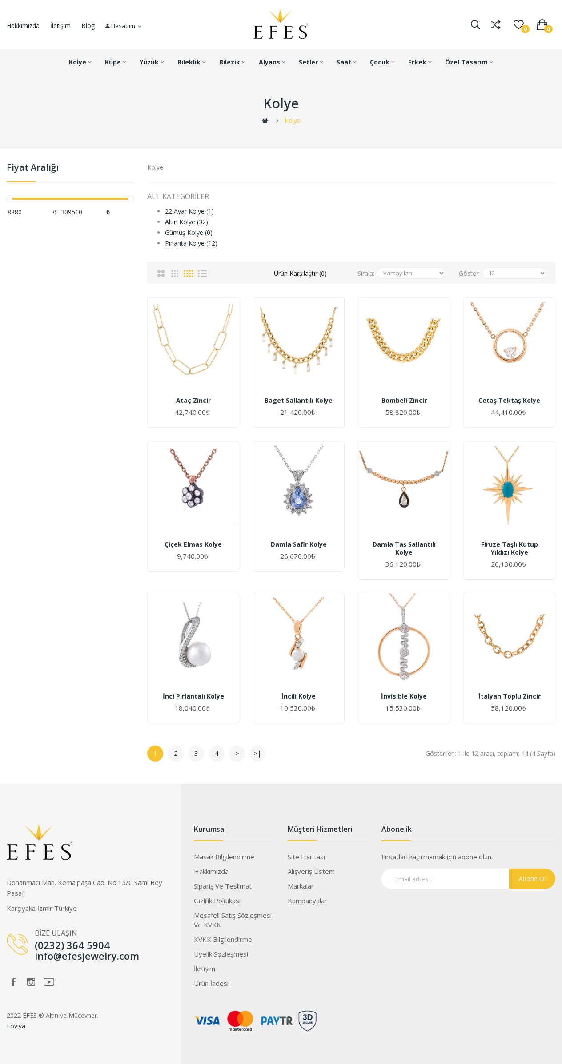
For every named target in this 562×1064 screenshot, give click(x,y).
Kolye (293, 120)
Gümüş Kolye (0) (189, 232)
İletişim (60, 25)
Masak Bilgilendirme (224, 856)
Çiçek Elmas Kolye (193, 544)
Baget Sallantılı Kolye (299, 401)
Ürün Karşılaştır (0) (300, 273)
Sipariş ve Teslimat (223, 885)
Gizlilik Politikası (217, 900)
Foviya (16, 1026)
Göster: (469, 273)
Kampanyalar (307, 900)
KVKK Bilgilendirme (223, 939)
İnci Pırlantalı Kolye (193, 696)
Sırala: (365, 273)
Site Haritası (306, 856)
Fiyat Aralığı (33, 167)
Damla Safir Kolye (299, 544)
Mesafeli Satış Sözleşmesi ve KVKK (233, 920)
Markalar (301, 885)
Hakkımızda (23, 25)
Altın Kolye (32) (186, 222)
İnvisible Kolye (404, 696)
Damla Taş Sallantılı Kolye (404, 548)
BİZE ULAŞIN (56, 933)
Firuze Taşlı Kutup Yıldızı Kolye (509, 548)
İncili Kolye (298, 696)
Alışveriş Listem (311, 871)
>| (257, 753)
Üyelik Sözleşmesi (221, 953)
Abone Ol (532, 878)
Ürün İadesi (211, 983)
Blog (88, 25)
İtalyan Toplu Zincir (509, 696)
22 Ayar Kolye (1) (189, 211)
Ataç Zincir (193, 401)
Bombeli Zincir (404, 401)
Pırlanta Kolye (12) (191, 243)
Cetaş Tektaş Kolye (509, 401)
